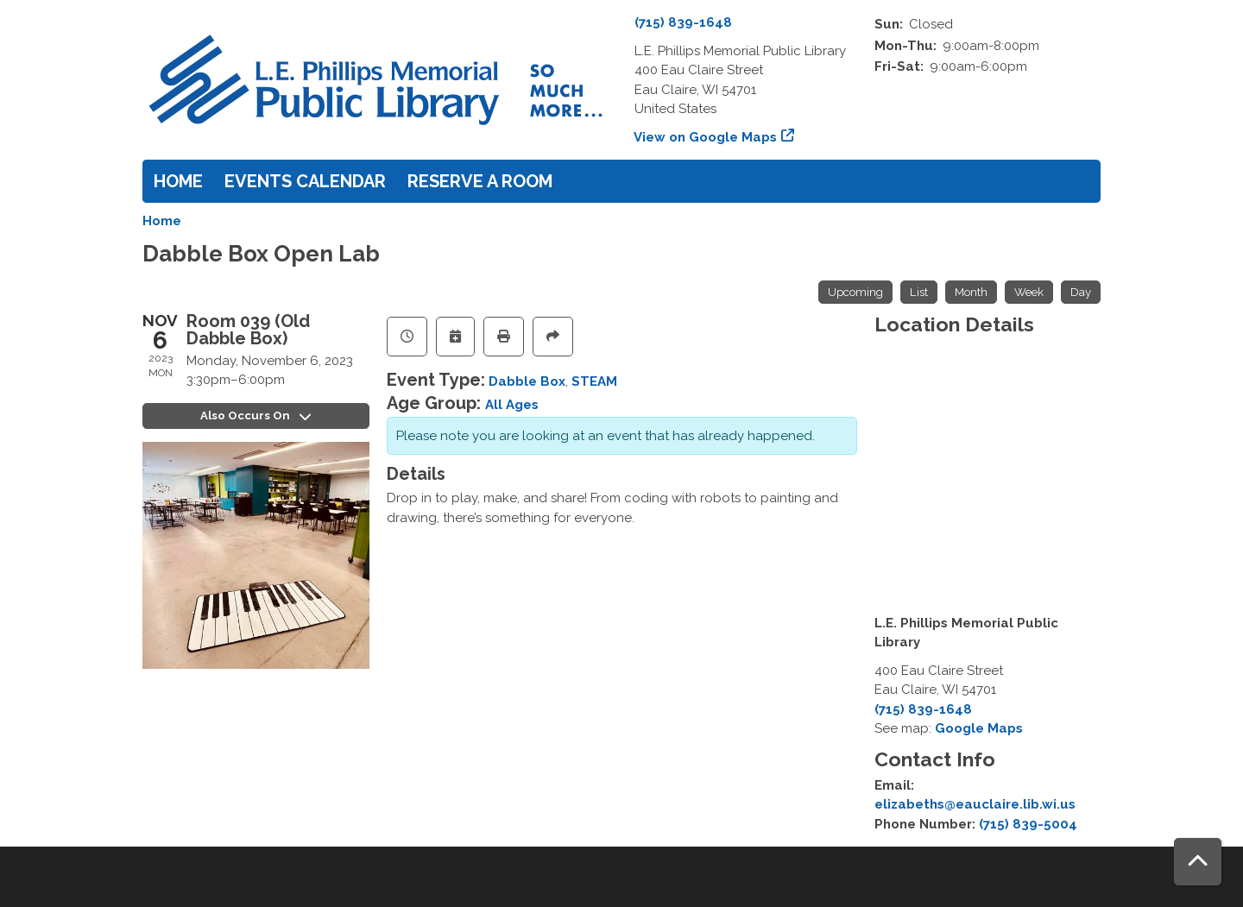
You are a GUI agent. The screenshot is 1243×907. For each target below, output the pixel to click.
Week (1029, 292)
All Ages (512, 405)
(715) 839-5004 (1028, 824)
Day (1080, 292)
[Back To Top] (1197, 861)
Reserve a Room (479, 181)
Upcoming (855, 292)
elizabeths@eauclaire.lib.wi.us (975, 804)
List (919, 292)
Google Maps (979, 728)
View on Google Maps (705, 137)
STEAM (594, 381)
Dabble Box (527, 381)
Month (971, 292)
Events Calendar (305, 181)
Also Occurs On (256, 416)
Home (178, 181)
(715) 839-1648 (683, 22)
